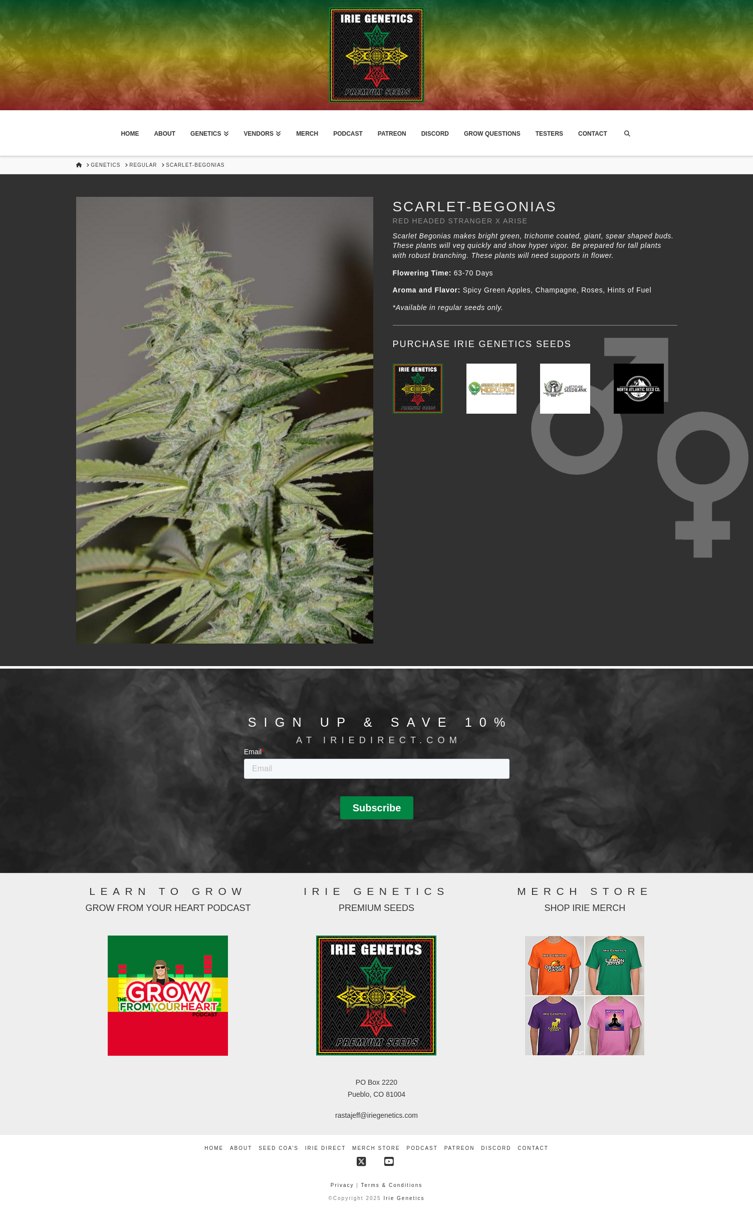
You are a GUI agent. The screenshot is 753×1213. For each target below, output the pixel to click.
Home (213, 1148)
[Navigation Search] (627, 133)
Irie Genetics (403, 1198)
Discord (496, 1148)
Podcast (422, 1148)
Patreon (459, 1148)
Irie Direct (325, 1148)
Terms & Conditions (392, 1185)
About (241, 1148)
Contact (533, 1148)
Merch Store (376, 1148)
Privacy (344, 1185)
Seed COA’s (279, 1148)
